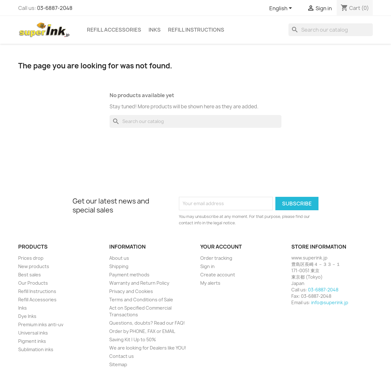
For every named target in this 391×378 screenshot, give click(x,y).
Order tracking (216, 258)
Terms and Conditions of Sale (141, 300)
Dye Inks (27, 316)
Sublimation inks (35, 349)
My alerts (210, 283)
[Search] (330, 29)
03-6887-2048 (55, 8)
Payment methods (129, 275)
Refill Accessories (114, 29)
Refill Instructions (196, 29)
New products (33, 266)
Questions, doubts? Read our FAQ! (147, 323)
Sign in (207, 266)
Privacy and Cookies (131, 291)
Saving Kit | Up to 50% (132, 339)
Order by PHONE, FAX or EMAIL (142, 331)
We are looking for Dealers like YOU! (147, 348)
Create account (217, 275)
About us (119, 258)
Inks (155, 29)
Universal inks (33, 333)
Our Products (33, 283)
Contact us (121, 356)
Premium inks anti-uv (40, 324)
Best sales (29, 275)
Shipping (118, 266)
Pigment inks (32, 341)
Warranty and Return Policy (139, 283)
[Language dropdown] (281, 8)
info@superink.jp (329, 302)
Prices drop (30, 258)
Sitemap (118, 364)
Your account (221, 246)
